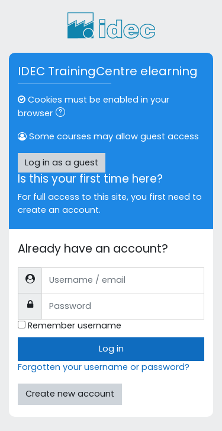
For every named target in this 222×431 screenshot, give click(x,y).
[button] (62, 114)
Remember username (74, 325)
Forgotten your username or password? (103, 367)
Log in (111, 349)
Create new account (69, 394)
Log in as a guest (61, 162)
